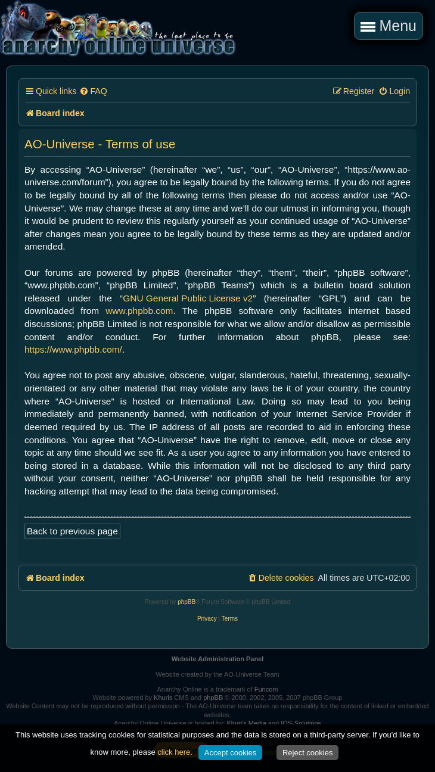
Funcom (266, 689)
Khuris (163, 697)
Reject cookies (307, 752)
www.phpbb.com (139, 311)
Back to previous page (72, 531)
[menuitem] (93, 91)
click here (173, 752)
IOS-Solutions (301, 723)
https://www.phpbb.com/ (73, 349)
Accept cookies (230, 752)
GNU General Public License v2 (188, 298)
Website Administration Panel (218, 658)
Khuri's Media (246, 723)
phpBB (186, 602)
